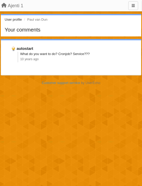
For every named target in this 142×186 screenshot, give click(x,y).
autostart (25, 48)
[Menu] (133, 5)
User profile (13, 19)
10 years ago (29, 59)
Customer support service (61, 83)
